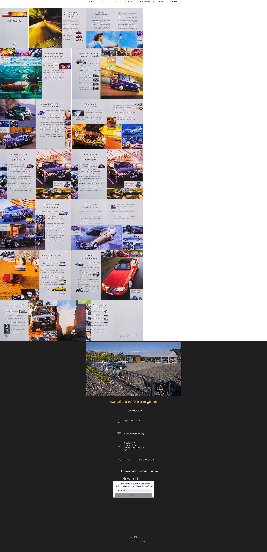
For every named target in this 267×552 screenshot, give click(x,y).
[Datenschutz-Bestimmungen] (139, 471)
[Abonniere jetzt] (133, 495)
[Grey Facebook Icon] (131, 537)
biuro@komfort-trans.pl (134, 434)
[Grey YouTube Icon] (136, 537)
